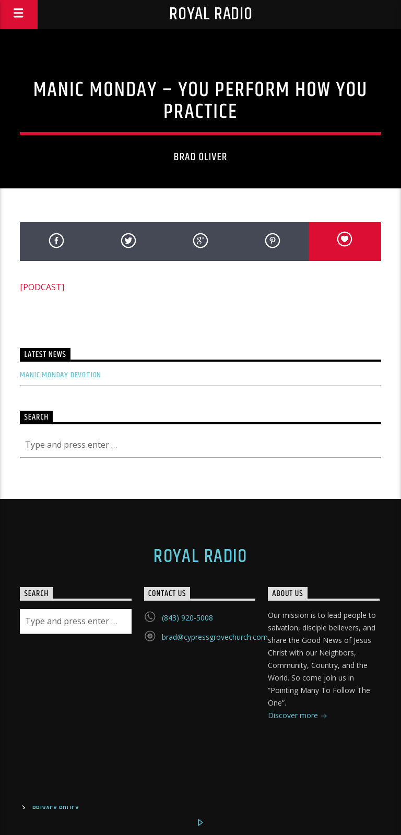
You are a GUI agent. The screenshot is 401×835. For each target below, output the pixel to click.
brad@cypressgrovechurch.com (215, 637)
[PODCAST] (42, 287)
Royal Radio (211, 14)
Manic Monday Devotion (60, 375)
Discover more (297, 716)
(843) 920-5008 (187, 618)
